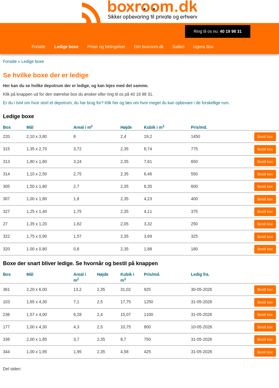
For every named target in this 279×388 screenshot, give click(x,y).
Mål (29, 127)
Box (7, 127)
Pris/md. (199, 127)
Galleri (178, 46)
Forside (39, 46)
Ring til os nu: (218, 31)
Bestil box (265, 137)
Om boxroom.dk (149, 46)
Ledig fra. (200, 274)
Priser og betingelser (106, 46)
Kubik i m (154, 127)
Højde (126, 127)
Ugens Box (203, 46)
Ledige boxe (66, 46)
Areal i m (83, 127)
